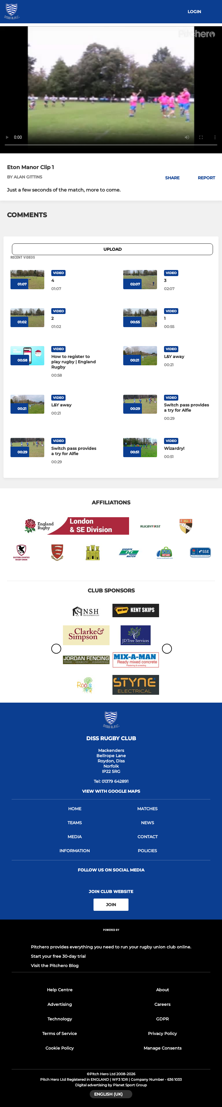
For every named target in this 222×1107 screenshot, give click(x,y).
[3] (188, 280)
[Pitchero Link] (111, 938)
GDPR (162, 1019)
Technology (59, 1019)
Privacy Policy (162, 1033)
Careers (162, 1004)
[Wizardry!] (188, 448)
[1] (188, 318)
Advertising (59, 1004)
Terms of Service (59, 1033)
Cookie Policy (59, 1048)
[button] (169, 177)
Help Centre (60, 989)
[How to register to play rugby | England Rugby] (75, 362)
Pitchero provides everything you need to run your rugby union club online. (111, 947)
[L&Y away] (188, 356)
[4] (75, 280)
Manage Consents (163, 1048)
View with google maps (111, 791)
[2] (75, 318)
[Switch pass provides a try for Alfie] (188, 407)
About (162, 989)
